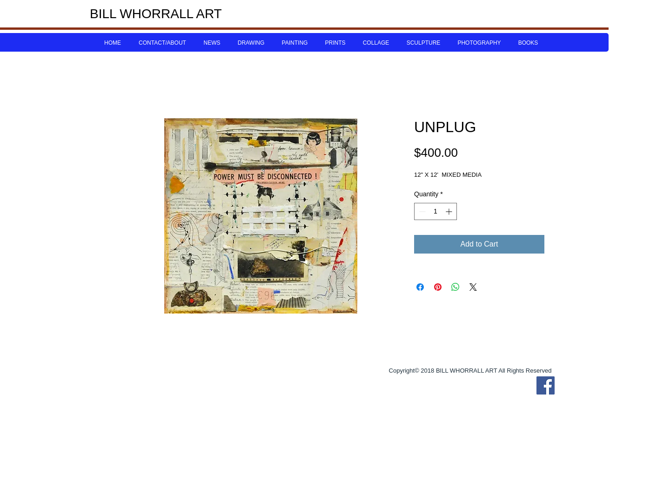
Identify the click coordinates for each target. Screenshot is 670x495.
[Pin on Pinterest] (437, 287)
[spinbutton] (435, 211)
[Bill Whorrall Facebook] (545, 385)
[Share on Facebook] (420, 287)
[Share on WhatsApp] (455, 287)
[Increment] (450, 211)
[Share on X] (473, 287)
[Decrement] (421, 211)
